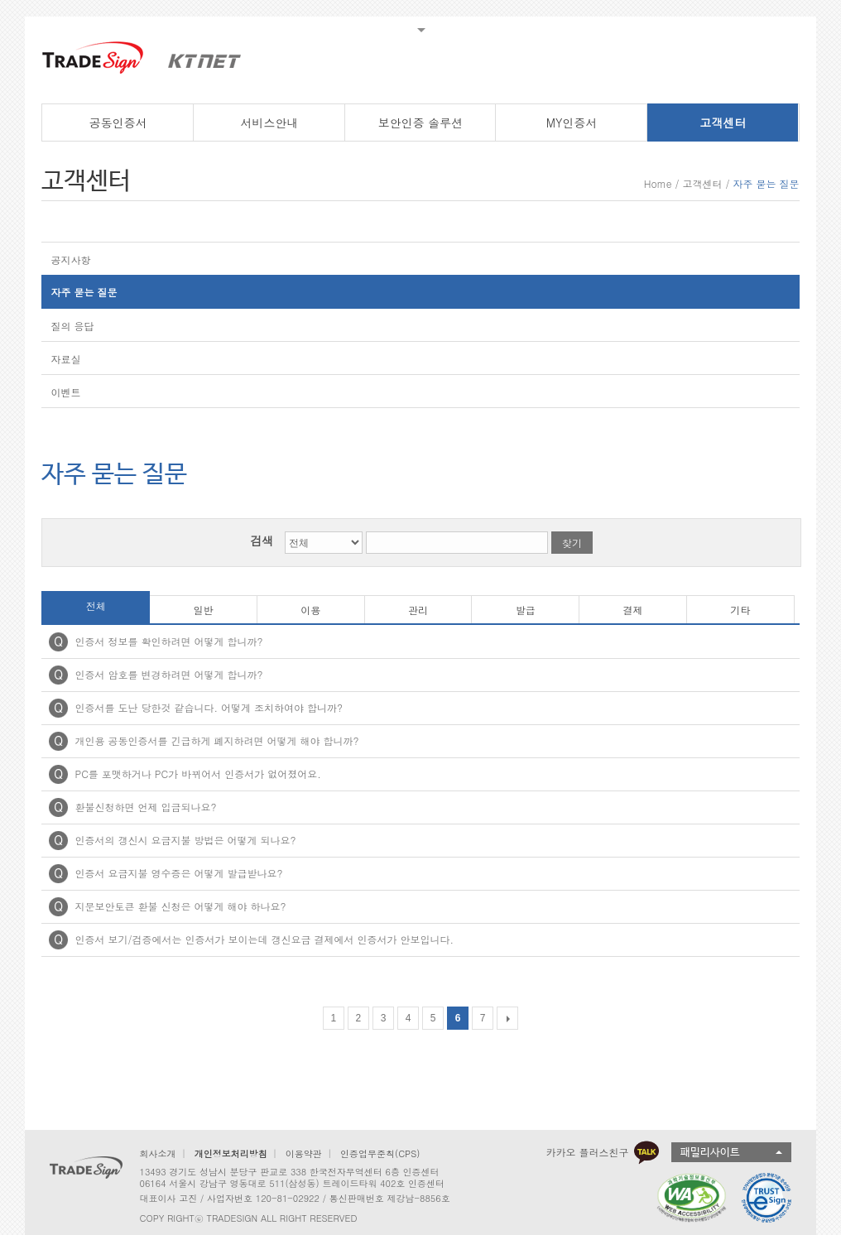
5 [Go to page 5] (433, 1018)
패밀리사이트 (710, 1152)
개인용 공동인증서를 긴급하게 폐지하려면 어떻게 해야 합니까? (216, 740)
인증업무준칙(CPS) (380, 1153)
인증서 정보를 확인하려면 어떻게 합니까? (168, 641)
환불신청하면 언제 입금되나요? (145, 807)
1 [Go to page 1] (334, 1018)
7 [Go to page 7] (483, 1018)
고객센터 (702, 183)
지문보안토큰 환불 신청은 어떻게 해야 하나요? (180, 906)
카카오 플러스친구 (602, 1152)
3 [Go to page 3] (384, 1018)
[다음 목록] (507, 1018)
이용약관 (304, 1153)
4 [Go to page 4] (408, 1018)
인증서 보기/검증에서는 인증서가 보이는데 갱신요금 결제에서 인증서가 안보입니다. (264, 939)
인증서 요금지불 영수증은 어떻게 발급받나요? (178, 873)
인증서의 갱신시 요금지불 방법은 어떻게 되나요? (185, 840)
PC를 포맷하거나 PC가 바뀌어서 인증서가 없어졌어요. (197, 773)
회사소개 (157, 1153)
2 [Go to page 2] (359, 1018)
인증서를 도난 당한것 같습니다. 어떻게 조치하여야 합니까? (208, 707)
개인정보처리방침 (231, 1153)
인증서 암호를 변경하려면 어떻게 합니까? (168, 674)
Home (658, 183)
